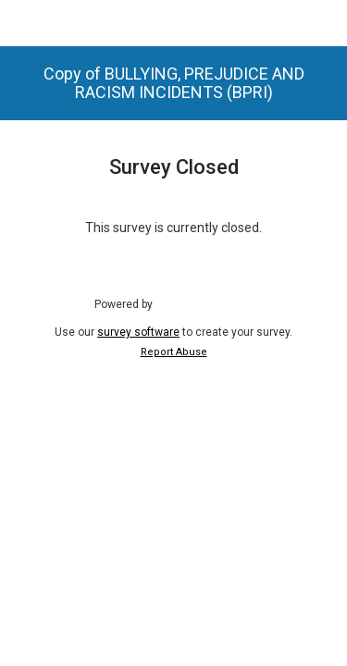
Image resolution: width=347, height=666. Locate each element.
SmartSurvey (206, 303)
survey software (138, 332)
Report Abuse (174, 352)
